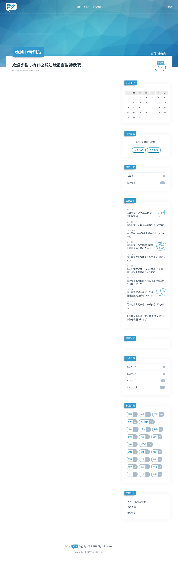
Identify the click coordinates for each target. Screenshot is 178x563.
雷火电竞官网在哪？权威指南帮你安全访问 (146, 304)
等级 (157, 467)
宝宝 (132, 414)
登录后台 (138, 150)
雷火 (11, 6)
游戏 (157, 474)
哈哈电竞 (131, 513)
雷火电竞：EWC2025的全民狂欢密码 (146, 212)
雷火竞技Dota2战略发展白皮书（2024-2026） (146, 233)
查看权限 (153, 150)
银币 (132, 422)
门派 (144, 459)
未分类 (162, 53)
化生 (132, 474)
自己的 (146, 444)
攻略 (133, 429)
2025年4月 (131, 83)
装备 (158, 429)
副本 (157, 437)
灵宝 (144, 437)
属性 (132, 452)
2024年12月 (146, 387)
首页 (79, 6)
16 (140, 107)
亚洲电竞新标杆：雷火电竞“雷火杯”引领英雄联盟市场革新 (146, 316)
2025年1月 (146, 380)
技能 (145, 414)
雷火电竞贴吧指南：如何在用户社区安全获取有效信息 (146, 280)
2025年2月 (146, 374)
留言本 (86, 6)
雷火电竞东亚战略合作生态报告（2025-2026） (146, 257)
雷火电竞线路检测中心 (94, 552)
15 (134, 107)
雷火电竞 (96, 6)
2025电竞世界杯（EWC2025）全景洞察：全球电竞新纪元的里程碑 (146, 269)
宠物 (132, 444)
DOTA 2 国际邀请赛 (136, 501)
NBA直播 (131, 507)
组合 (157, 459)
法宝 (132, 459)
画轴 (132, 467)
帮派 (144, 452)
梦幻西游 (147, 422)
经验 (146, 429)
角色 (132, 437)
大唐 (157, 452)
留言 (160, 66)
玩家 (159, 414)
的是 (144, 474)
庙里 (144, 467)
